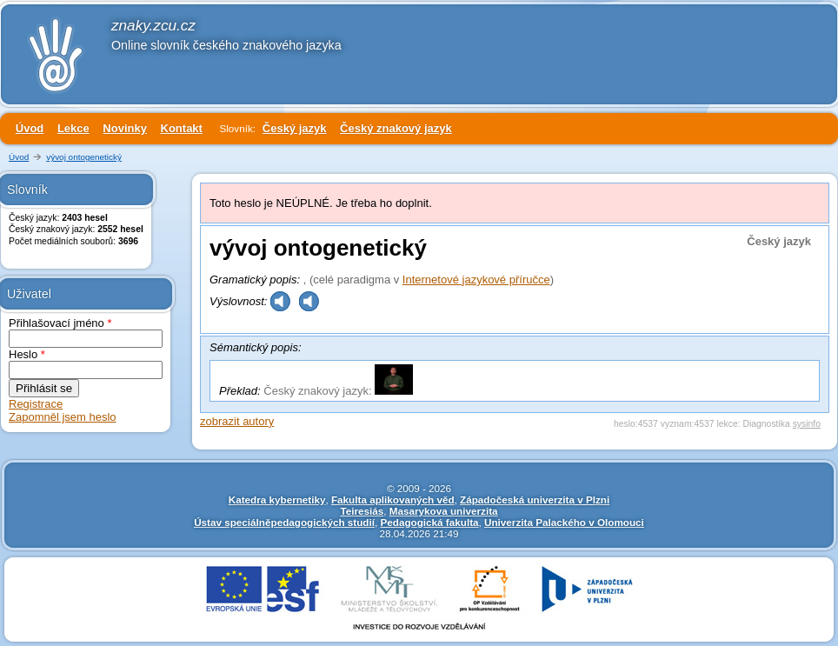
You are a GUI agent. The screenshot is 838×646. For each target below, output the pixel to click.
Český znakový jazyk (396, 128)
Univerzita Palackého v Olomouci (564, 522)
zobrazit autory (237, 421)
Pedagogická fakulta (430, 522)
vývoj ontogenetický (84, 157)
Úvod (30, 128)
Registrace (36, 403)
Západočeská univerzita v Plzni (534, 499)
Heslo (27, 354)
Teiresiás (361, 510)
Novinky (125, 128)
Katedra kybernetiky (277, 499)
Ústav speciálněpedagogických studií (284, 522)
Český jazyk (295, 128)
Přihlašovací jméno (60, 323)
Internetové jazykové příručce (476, 279)
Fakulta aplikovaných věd (393, 499)
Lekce (73, 128)
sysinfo (807, 424)
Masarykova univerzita (443, 510)
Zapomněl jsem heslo (62, 416)
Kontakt (182, 128)
